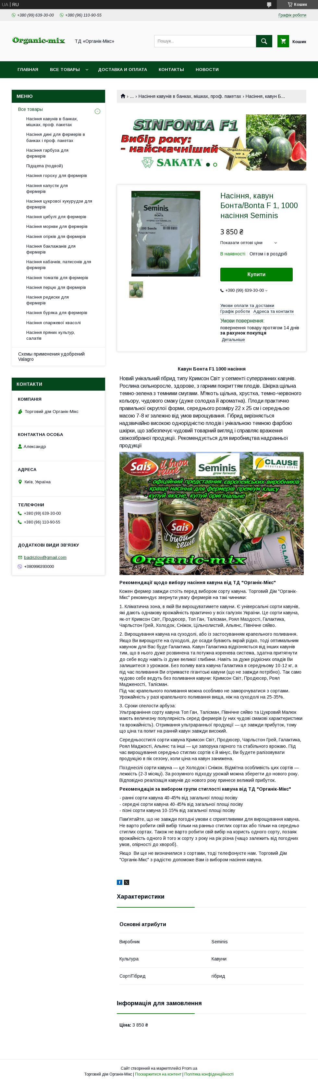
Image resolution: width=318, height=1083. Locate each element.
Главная (28, 69)
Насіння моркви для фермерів (57, 226)
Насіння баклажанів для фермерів (51, 249)
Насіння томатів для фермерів (57, 277)
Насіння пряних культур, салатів (50, 335)
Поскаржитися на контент (158, 1074)
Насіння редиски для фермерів (47, 300)
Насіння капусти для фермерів (47, 188)
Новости (207, 69)
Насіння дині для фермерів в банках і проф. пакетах (55, 137)
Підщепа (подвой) (44, 165)
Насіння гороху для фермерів (56, 175)
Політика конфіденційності (209, 1074)
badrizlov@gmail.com (45, 557)
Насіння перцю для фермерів (56, 287)
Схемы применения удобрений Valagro (51, 356)
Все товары (65, 69)
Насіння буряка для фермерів (56, 312)
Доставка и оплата (122, 69)
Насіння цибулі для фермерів (56, 216)
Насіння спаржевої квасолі (53, 322)
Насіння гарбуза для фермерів (47, 153)
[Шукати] (264, 41)
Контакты (171, 69)
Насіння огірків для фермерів (56, 236)
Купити (257, 274)
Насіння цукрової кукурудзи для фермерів (59, 204)
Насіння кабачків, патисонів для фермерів (58, 264)
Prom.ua (189, 1068)
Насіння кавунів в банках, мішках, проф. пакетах (190, 96)
